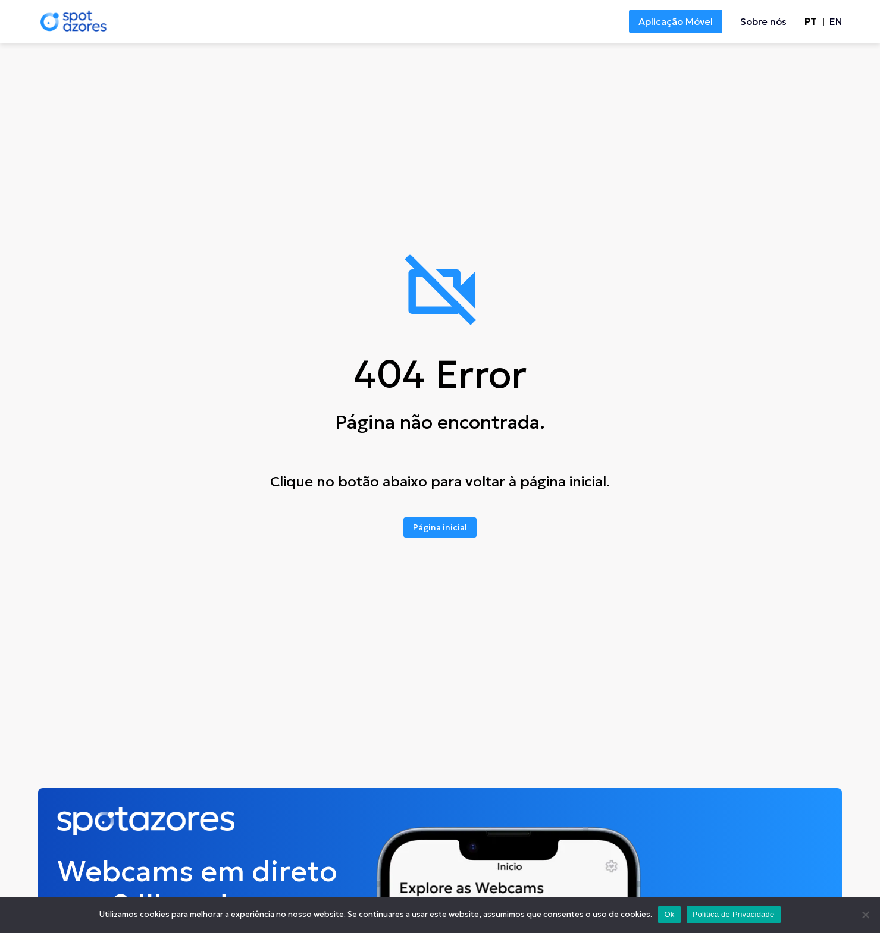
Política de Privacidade (734, 914)
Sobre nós (763, 21)
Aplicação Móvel (675, 21)
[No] (865, 915)
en (835, 21)
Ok (669, 914)
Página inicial (440, 527)
